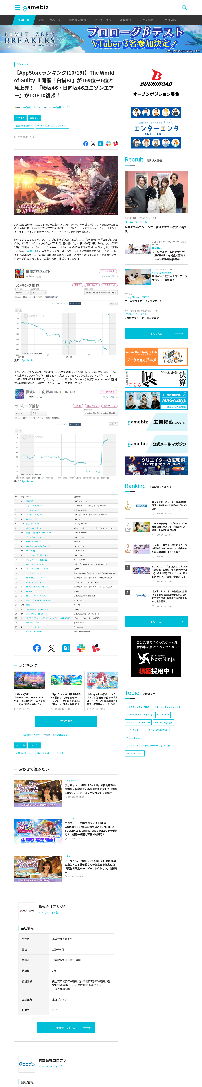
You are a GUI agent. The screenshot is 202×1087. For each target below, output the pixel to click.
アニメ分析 (169, 20)
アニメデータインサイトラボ (167, 706)
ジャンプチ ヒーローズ (34, 613)
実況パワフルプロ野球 (34, 564)
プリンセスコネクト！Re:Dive (37, 568)
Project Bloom (134, 737)
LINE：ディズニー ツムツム (36, 595)
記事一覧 (24, 20)
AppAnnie (27, 360)
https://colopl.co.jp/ (50, 1066)
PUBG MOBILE (32, 591)
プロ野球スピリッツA (34, 514)
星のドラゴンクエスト (34, 582)
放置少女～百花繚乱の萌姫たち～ (38, 546)
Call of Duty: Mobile (34, 631)
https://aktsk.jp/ (48, 912)
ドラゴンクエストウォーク (36, 505)
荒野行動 (29, 501)
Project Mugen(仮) (163, 722)
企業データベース (49, 20)
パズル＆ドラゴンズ (33, 528)
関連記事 (32, 251)
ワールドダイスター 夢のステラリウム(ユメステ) (148, 745)
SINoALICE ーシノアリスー (36, 577)
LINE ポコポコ (31, 550)
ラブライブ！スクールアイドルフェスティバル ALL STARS (48, 618)
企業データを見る (66, 1027)
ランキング (22, 64)
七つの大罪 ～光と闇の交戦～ (37, 555)
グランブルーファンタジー (36, 537)
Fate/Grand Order (33, 541)
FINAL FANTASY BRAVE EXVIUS (38, 586)
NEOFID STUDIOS (135, 753)
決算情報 (125, 20)
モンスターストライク (34, 510)
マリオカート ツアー (33, 573)
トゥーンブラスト (32, 627)
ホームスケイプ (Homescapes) (38, 600)
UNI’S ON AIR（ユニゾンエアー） (52, 125)
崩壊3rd (29, 604)
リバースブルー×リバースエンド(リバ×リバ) (147, 730)
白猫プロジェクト (24, 125)
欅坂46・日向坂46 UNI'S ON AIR (38, 532)
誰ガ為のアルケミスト (34, 622)
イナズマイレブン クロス (138, 706)
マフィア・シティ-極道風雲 (36, 559)
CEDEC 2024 (163, 714)
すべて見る (66, 721)
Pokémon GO (31, 519)
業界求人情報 (77, 20)
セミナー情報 (102, 20)
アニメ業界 (146, 20)
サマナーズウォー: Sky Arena (37, 609)
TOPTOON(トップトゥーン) (139, 714)
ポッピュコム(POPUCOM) (138, 722)
